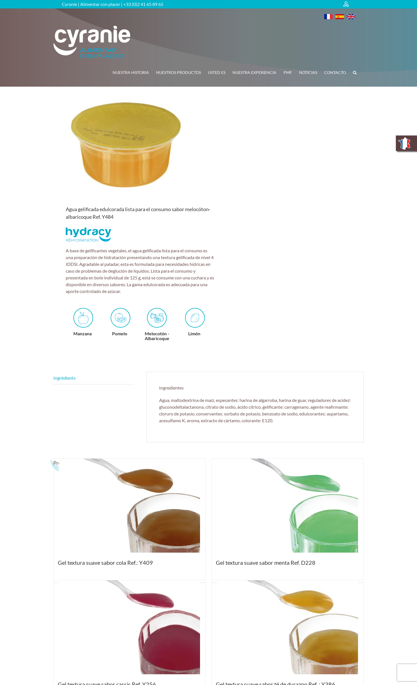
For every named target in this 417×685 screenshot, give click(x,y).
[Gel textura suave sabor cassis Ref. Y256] (129, 627)
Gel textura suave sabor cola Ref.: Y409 (105, 562)
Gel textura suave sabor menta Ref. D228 (265, 562)
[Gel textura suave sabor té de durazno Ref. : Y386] (287, 627)
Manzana (83, 322)
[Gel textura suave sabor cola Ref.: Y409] (129, 506)
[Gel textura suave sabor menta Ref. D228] (287, 506)
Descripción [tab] (93, 378)
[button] (355, 72)
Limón (195, 322)
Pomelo (120, 322)
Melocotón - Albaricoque (157, 324)
